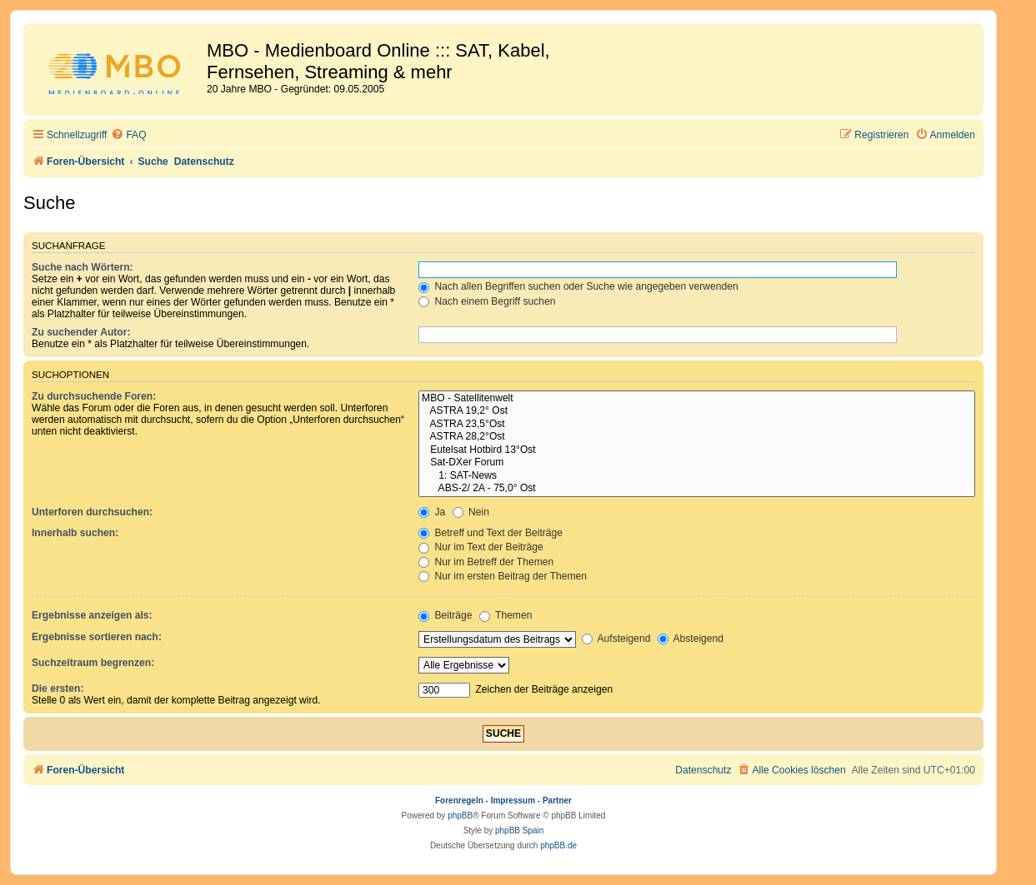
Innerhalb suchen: (75, 533)
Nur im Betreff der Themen (485, 562)
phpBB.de (558, 845)
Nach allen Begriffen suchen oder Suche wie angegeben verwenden (578, 286)
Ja (431, 512)
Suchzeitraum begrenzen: (93, 663)
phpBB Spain (519, 830)
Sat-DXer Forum (696, 463)
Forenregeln (459, 800)
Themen (506, 615)
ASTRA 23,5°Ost (696, 424)
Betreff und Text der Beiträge (490, 533)
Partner (557, 800)
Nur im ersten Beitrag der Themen (502, 576)
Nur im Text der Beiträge (480, 547)
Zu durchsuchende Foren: (94, 396)
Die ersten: (58, 688)
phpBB (460, 815)
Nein (471, 512)
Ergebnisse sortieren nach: (97, 637)
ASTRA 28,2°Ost (696, 437)
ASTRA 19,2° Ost (696, 411)
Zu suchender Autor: (81, 332)
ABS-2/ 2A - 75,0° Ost (696, 488)
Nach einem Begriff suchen (486, 301)
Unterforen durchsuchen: (92, 512)
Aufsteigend (616, 638)
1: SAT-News (696, 476)
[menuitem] (128, 135)
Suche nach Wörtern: (82, 267)
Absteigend (690, 638)
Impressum (513, 800)
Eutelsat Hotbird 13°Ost (696, 450)
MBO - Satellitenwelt (696, 398)
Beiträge (445, 615)
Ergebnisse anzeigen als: (92, 615)
